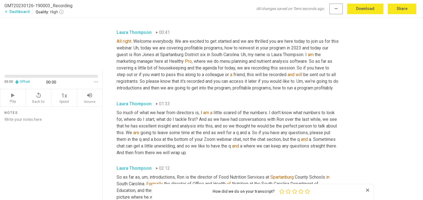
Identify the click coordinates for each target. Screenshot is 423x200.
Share (402, 8)
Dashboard (17, 11)
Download (365, 8)
